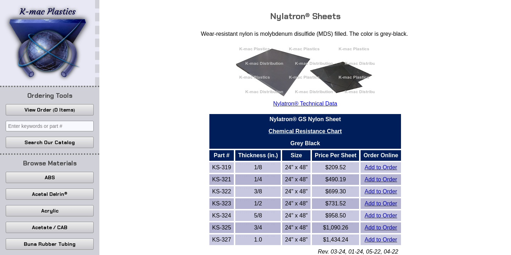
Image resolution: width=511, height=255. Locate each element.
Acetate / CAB (49, 227)
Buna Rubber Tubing (50, 244)
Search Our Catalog (49, 142)
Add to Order (381, 167)
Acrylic (50, 211)
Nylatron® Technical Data (305, 104)
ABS (50, 177)
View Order (49, 110)
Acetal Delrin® (49, 194)
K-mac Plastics (48, 41)
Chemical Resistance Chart (305, 131)
